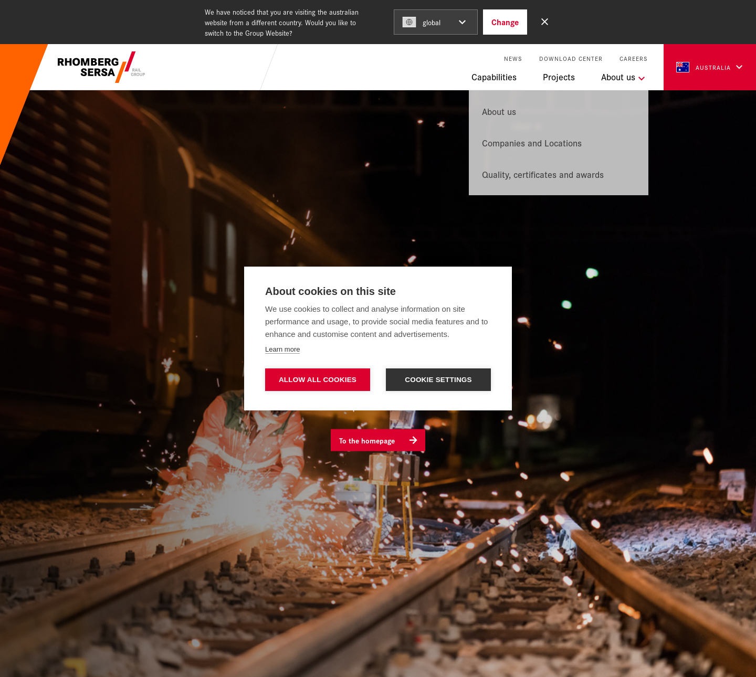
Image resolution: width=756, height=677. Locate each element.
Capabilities (494, 76)
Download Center (571, 58)
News (513, 58)
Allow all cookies (317, 380)
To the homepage (367, 440)
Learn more (282, 349)
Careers (634, 58)
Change (505, 22)
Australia (703, 67)
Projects (559, 76)
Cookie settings (438, 380)
